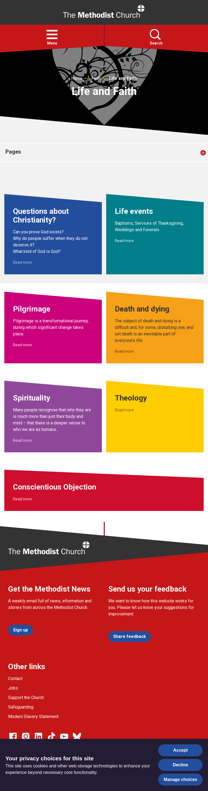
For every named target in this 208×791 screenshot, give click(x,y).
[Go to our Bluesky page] (77, 736)
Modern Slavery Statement (33, 716)
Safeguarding (20, 707)
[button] (52, 34)
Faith (95, 78)
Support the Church (26, 697)
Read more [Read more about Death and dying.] (124, 351)
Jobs (13, 688)
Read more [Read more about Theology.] (124, 410)
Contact (15, 678)
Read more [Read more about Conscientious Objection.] (22, 499)
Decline (180, 765)
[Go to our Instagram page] (26, 736)
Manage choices (180, 779)
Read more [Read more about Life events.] (124, 241)
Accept (180, 750)
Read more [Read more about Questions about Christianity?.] (22, 262)
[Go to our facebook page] (13, 736)
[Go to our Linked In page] (38, 736)
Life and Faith (123, 78)
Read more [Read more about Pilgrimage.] (22, 345)
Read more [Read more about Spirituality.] (22, 440)
